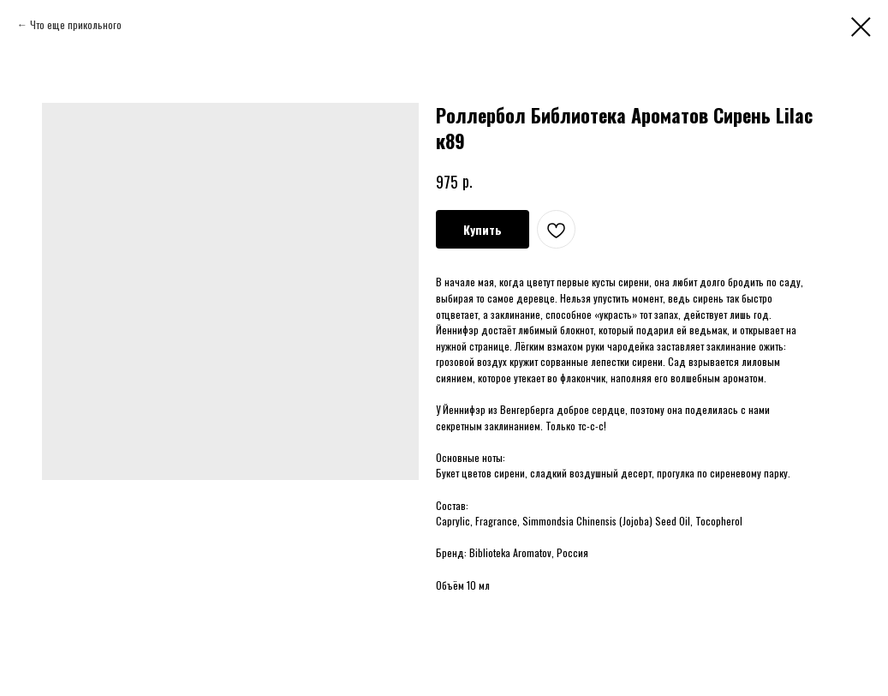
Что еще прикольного (76, 24)
